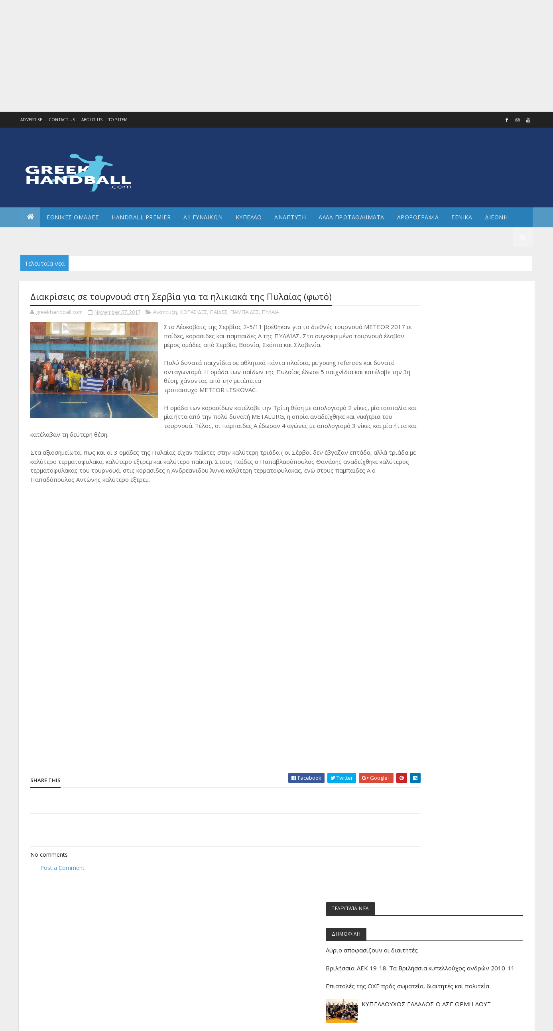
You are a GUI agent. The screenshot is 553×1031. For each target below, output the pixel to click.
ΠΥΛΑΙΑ (270, 312)
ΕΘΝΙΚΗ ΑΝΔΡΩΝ (433, 624)
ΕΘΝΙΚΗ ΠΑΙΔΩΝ (432, 705)
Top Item (118, 119)
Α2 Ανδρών (428, 543)
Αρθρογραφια (418, 217)
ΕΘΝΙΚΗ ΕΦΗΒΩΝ (433, 651)
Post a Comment (62, 868)
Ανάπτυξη (165, 312)
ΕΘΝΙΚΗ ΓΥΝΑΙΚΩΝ (435, 638)
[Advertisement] (239, 56)
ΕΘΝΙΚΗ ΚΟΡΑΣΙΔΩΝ (437, 664)
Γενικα (461, 217)
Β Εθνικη (425, 584)
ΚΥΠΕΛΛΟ (249, 217)
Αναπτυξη (290, 217)
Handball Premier (141, 217)
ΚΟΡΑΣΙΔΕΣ (193, 312)
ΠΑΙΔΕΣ (218, 312)
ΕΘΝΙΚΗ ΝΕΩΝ (430, 691)
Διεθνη (496, 217)
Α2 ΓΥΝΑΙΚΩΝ (429, 557)
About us (91, 119)
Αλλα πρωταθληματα (351, 217)
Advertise (31, 119)
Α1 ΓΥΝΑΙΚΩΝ (203, 217)
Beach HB (426, 489)
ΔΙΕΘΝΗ (423, 597)
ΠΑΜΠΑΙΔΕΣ (244, 312)
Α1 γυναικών (429, 529)
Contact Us (62, 119)
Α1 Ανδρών (428, 516)
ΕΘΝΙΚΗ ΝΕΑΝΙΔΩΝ (435, 678)
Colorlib (66, 1020)
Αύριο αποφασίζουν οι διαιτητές (455, 348)
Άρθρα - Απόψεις (434, 503)
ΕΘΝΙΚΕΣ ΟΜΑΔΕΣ (73, 217)
